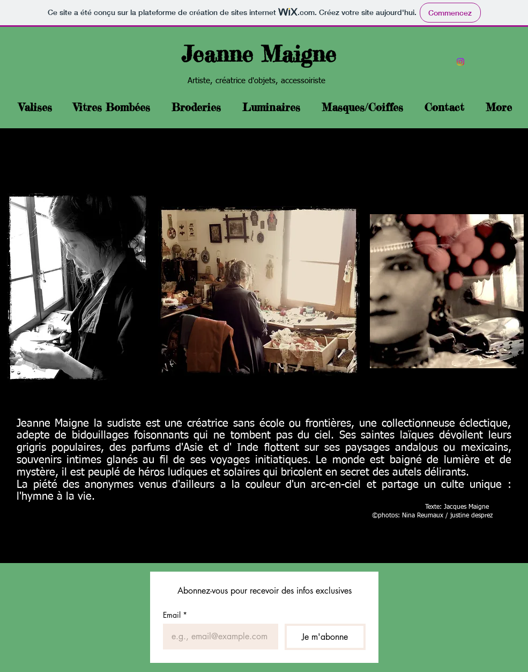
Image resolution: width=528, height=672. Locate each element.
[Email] (217, 636)
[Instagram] (460, 62)
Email (175, 614)
